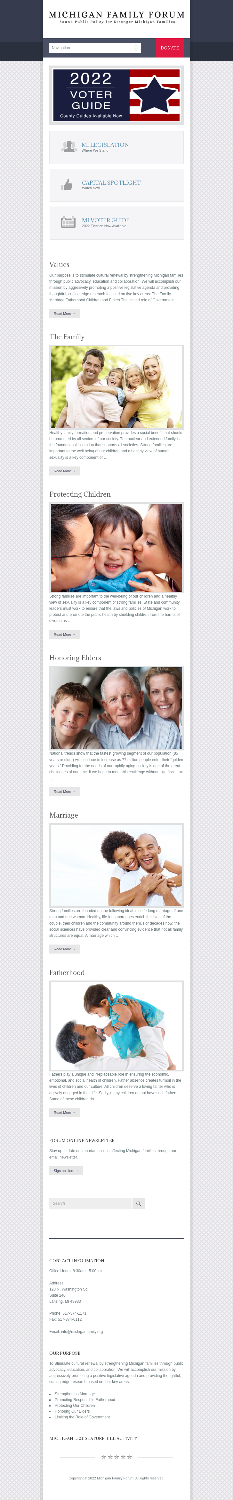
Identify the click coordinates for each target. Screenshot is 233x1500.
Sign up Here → (66, 1171)
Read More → (65, 313)
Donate (170, 47)
